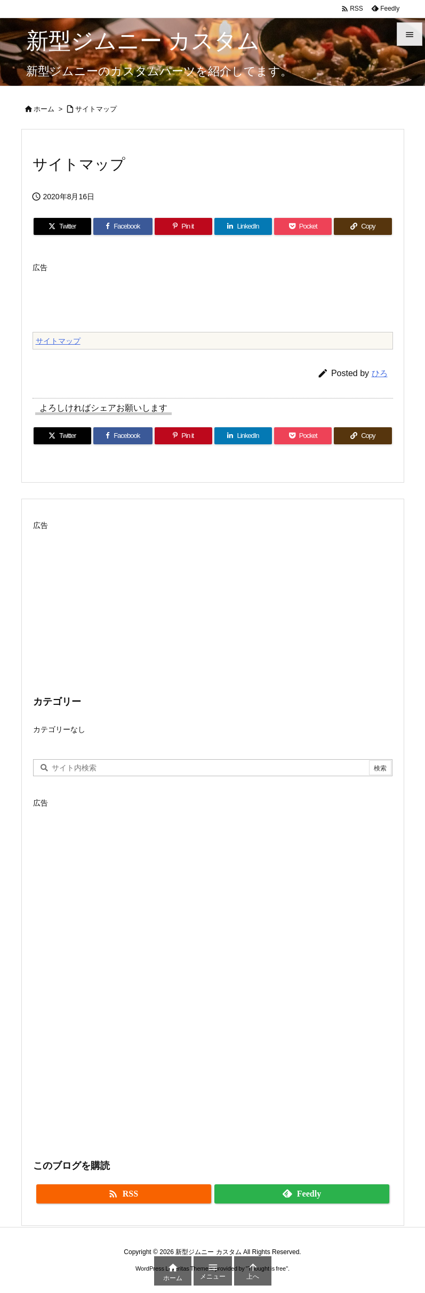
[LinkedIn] (243, 226)
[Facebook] (123, 226)
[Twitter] (62, 226)
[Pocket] (303, 226)
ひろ (380, 373)
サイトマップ (96, 109)
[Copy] (362, 226)
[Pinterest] (183, 226)
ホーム (44, 109)
